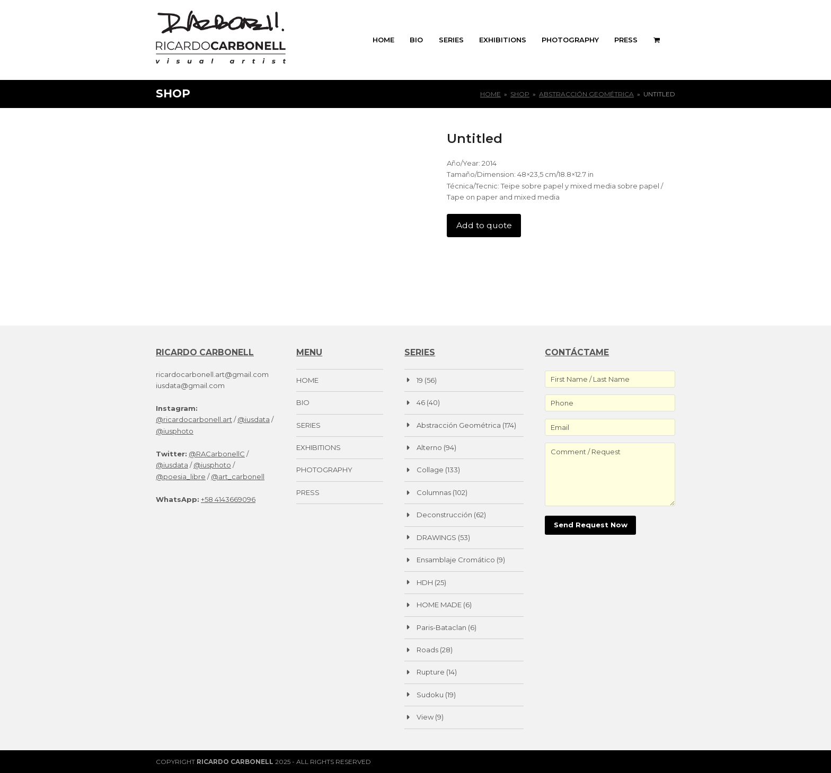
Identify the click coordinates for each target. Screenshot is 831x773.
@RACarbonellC (217, 454)
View (425, 717)
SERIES (308, 425)
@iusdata (253, 419)
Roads (427, 649)
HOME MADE (439, 604)
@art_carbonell (237, 476)
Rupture (431, 672)
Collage (430, 469)
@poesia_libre (181, 476)
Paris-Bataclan (441, 627)
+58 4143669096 (228, 499)
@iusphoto (174, 431)
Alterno (429, 447)
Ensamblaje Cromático (456, 559)
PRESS (308, 492)
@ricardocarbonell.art (194, 419)
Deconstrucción (444, 514)
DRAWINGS (436, 537)
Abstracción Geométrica (459, 425)
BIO (303, 402)
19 (420, 380)
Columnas (434, 492)
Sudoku (430, 694)
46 (421, 402)
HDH (425, 582)
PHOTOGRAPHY (324, 469)
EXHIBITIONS (318, 447)
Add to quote (484, 225)
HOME (307, 380)
